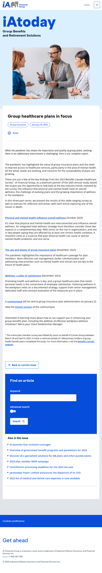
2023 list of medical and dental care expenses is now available (45, 478)
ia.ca (5, 556)
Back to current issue (22, 365)
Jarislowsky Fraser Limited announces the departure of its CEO (45, 472)
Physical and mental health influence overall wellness (35, 217)
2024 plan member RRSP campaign (29, 461)
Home (87, 5)
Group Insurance (18, 124)
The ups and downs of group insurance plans (30, 249)
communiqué (14, 301)
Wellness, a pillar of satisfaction (23, 275)
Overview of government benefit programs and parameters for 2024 (48, 450)
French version (23, 307)
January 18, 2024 (40, 124)
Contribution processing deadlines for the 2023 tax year (41, 467)
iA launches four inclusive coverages (30, 444)
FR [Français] (97, 5)
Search (16, 421)
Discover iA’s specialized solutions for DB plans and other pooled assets (50, 455)
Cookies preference (14, 521)
